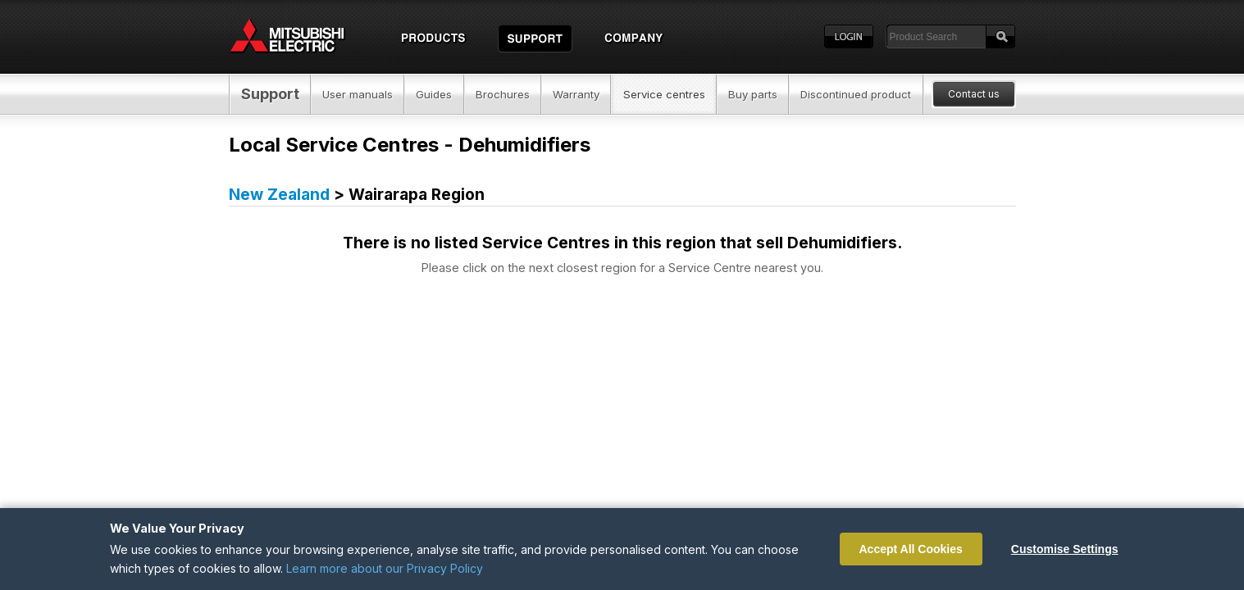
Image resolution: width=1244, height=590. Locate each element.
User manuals (357, 94)
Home (302, 36)
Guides (434, 94)
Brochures (503, 94)
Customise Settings (1065, 549)
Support (270, 93)
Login (848, 37)
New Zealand (279, 194)
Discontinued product (855, 94)
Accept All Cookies (911, 549)
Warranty (576, 94)
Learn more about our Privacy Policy (384, 568)
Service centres (664, 94)
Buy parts (752, 94)
